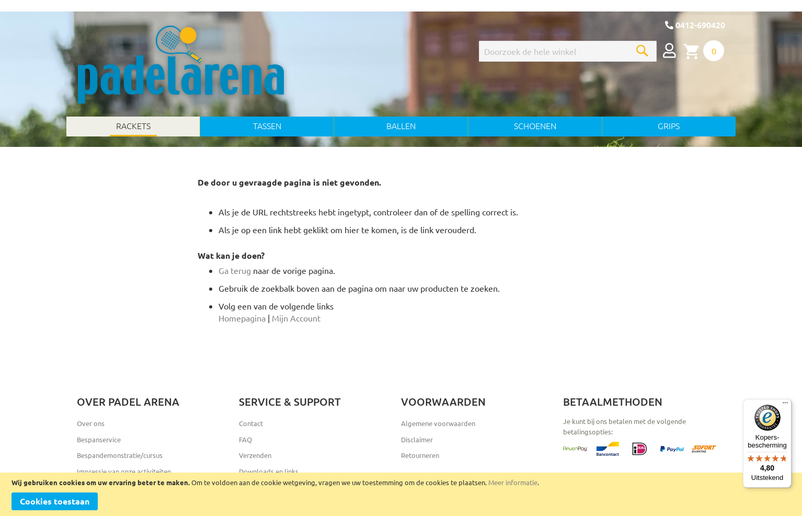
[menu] (401, 126)
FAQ (245, 439)
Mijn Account (296, 318)
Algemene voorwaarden (438, 423)
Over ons (91, 423)
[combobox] (568, 51)
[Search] (642, 50)
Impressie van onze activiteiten (124, 471)
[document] (401, 494)
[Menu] (785, 405)
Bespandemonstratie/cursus (120, 455)
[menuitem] (133, 126)
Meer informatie (512, 482)
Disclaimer (417, 439)
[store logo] (181, 65)
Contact (251, 423)
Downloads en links (269, 471)
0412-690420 (695, 24)
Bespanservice (99, 439)
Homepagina (242, 318)
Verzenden (255, 455)
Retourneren (420, 455)
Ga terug (235, 270)
